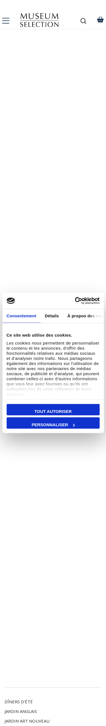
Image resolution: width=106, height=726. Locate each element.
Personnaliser (53, 424)
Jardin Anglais (21, 711)
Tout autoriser (53, 411)
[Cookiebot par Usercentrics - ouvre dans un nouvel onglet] (75, 301)
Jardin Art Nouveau (27, 721)
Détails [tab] (52, 315)
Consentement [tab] (21, 315)
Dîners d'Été (19, 701)
